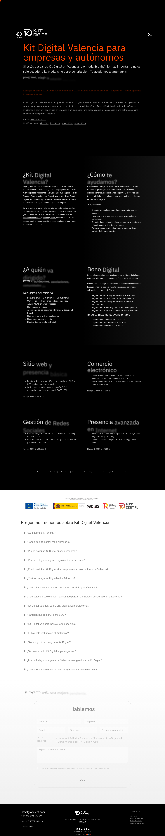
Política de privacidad (136, 818)
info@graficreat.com (33, 812)
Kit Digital (82, 822)
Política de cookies (136, 821)
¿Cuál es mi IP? (135, 811)
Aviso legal (133, 816)
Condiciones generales (137, 823)
